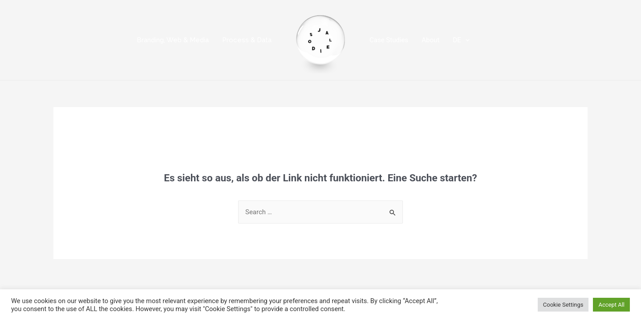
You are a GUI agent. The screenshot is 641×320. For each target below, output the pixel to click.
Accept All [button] (611, 304)
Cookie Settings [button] (563, 304)
